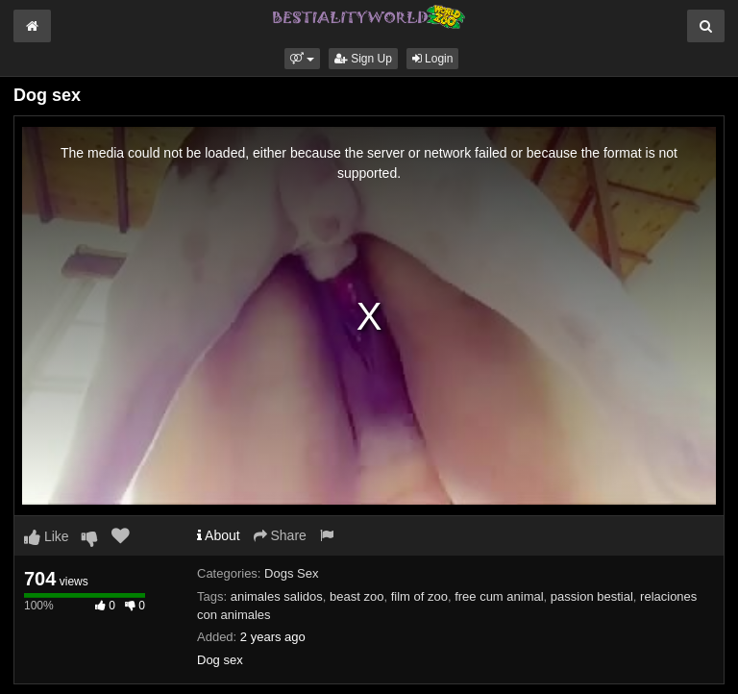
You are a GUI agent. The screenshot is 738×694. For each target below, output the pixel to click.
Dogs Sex (291, 573)
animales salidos (277, 596)
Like (46, 536)
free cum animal (499, 596)
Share (280, 535)
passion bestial (592, 596)
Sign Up (363, 58)
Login (433, 58)
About (218, 535)
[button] (302, 58)
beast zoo (356, 596)
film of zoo (419, 596)
